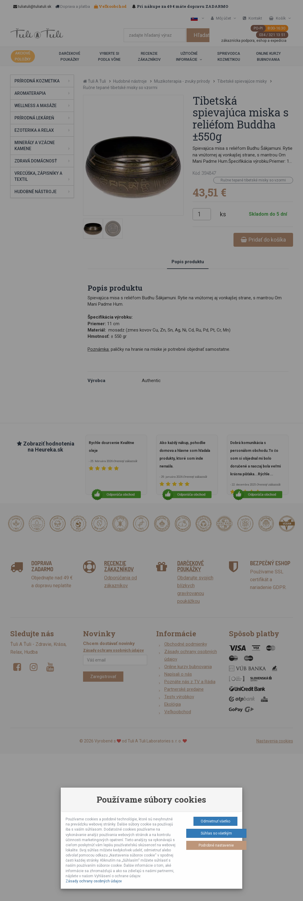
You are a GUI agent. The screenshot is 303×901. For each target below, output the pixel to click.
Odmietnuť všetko (215, 821)
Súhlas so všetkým (216, 833)
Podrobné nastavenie (216, 845)
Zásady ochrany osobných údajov (94, 881)
